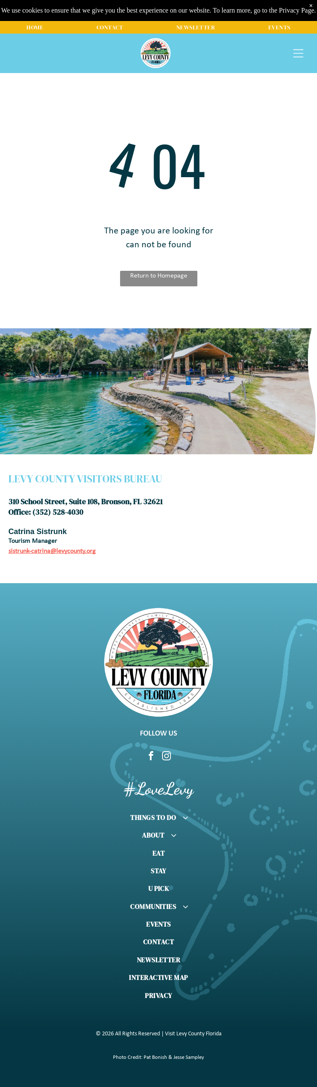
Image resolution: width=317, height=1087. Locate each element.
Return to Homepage (158, 275)
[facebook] (150, 757)
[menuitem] (35, 27)
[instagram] (166, 757)
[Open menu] (298, 53)
